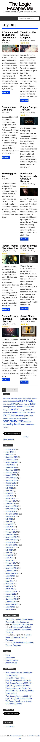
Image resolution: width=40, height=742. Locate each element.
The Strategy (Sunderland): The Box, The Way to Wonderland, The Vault (19, 629)
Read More (5, 93)
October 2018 (11, 511)
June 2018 (10, 522)
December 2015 (12, 596)
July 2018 (9, 519)
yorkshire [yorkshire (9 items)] (5, 427)
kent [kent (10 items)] (32, 407)
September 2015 (12, 604)
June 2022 (10, 452)
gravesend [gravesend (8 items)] (21, 404)
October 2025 (11, 449)
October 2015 (11, 602)
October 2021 (11, 460)
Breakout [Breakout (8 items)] (34, 398)
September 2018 (12, 514)
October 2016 (11, 571)
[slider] (24, 43)
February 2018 (11, 532)
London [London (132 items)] (14, 409)
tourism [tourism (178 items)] (8, 421)
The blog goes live (9, 174)
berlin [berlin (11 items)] (29, 398)
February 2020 (11, 473)
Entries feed (10, 658)
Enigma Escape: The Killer (28, 108)
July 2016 (9, 578)
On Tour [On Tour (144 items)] (8, 415)
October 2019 (11, 483)
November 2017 (12, 540)
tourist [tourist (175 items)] (18, 421)
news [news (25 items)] (24, 412)
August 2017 (10, 547)
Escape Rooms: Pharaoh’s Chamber (10, 319)
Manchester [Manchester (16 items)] (29, 410)
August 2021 (10, 465)
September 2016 (12, 573)
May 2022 (9, 454)
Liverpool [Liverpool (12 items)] (6, 410)
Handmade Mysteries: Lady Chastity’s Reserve (28, 177)
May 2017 (9, 555)
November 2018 (12, 509)
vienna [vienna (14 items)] (23, 424)
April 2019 (9, 496)
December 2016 (12, 568)
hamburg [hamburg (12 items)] (6, 407)
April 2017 (9, 558)
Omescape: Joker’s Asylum (22, 624)
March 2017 (10, 560)
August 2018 (10, 516)
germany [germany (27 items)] (15, 404)
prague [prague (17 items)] (5, 418)
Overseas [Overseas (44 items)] (19, 415)
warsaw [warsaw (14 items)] (28, 424)
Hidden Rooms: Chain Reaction (10, 247)
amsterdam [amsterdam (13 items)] (14, 398)
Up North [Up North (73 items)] (15, 424)
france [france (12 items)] (9, 404)
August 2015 (10, 607)
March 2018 (10, 529)
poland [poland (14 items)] (31, 416)
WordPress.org (11, 663)
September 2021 (12, 462)
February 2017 (11, 563)
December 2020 (12, 470)
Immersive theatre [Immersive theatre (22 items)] (24, 407)
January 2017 (11, 565)
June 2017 (10, 553)
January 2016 (11, 594)
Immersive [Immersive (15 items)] (12, 407)
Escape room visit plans (9, 108)
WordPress (32, 735)
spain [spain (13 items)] (14, 418)
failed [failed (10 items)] (5, 404)
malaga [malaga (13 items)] (22, 410)
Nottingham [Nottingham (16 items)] (31, 412)
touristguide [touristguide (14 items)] (27, 421)
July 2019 (9, 488)
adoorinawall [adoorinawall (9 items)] (6, 398)
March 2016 (10, 589)
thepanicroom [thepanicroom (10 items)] (25, 418)
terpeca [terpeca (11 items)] (18, 418)
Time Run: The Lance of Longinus (28, 35)
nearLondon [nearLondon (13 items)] (7, 412)
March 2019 (10, 498)
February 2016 (11, 591)
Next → (14, 390)
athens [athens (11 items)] (20, 398)
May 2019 (9, 493)
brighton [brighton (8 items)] (5, 401)
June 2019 (10, 491)
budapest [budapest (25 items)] (12, 401)
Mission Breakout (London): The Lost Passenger (19, 637)
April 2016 (9, 586)
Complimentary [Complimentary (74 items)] (24, 400)
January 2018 (11, 534)
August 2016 (10, 576)
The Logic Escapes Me (20, 6)
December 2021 (12, 457)
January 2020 (11, 475)
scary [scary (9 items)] (10, 418)
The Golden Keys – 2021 (15, 678)
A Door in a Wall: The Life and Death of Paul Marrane (10, 36)
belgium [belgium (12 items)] (25, 398)
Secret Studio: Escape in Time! (28, 317)
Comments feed (12, 660)
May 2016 (9, 584)
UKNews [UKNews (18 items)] (6, 424)
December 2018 (12, 506)
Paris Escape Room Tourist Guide (18, 680)
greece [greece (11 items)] (27, 404)
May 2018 (9, 524)
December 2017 (12, 537)
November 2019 (12, 480)
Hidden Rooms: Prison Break (28, 247)
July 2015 (9, 609)
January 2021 (11, 467)
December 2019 (12, 478)
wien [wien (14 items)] (32, 424)
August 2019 (10, 485)
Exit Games (10, 726)
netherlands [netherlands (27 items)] (17, 412)
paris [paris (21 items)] (26, 416)
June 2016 (10, 581)
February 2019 (11, 501)
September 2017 (12, 545)
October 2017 (11, 542)
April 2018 (9, 527)
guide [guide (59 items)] (32, 403)
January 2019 (11, 503)
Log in (8, 655)
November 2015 (12, 599)
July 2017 (9, 550)
